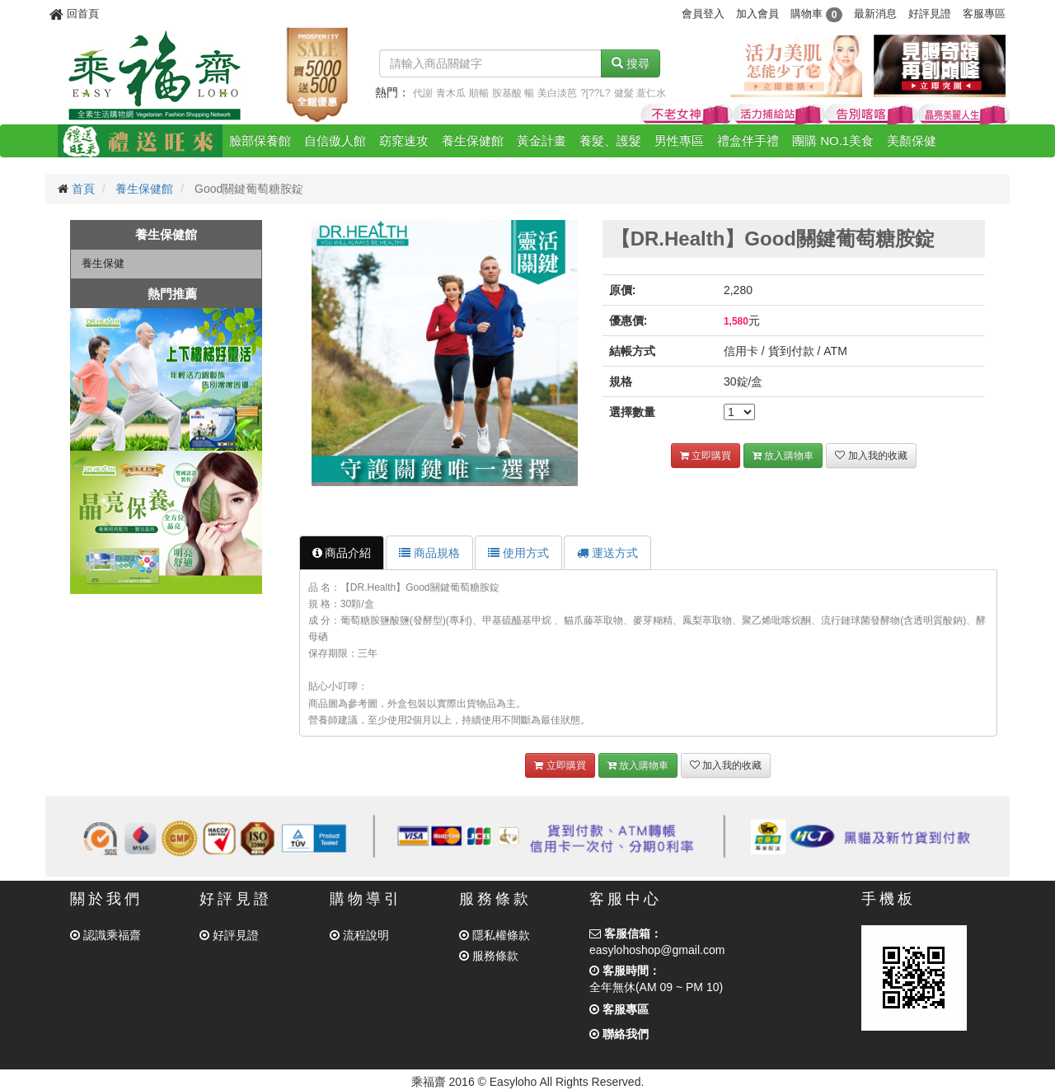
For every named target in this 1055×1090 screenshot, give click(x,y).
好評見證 (929, 13)
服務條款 (488, 955)
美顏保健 (911, 140)
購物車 (816, 13)
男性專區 (679, 140)
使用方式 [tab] (518, 552)
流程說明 (359, 935)
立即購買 (705, 455)
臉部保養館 (260, 140)
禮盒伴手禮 (748, 140)
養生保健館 (473, 140)
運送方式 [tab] (607, 552)
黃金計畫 (541, 140)
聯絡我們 (619, 1034)
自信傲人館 (335, 140)
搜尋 (630, 63)
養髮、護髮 (610, 140)
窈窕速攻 (404, 140)
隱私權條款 (494, 935)
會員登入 (703, 13)
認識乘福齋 (105, 935)
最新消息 (875, 13)
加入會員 (757, 13)
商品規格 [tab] (429, 552)
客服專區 (984, 13)
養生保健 (103, 263)
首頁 (83, 188)
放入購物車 (783, 455)
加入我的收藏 (871, 455)
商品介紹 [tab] (342, 552)
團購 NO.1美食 (833, 140)
